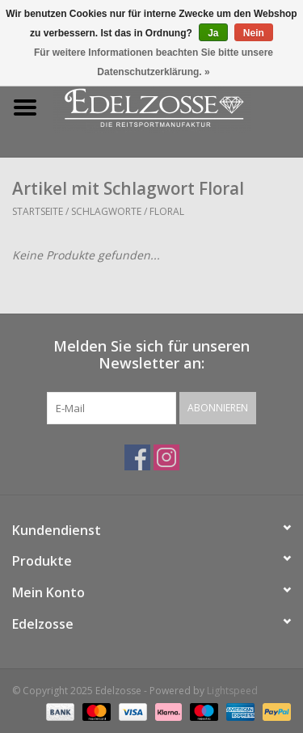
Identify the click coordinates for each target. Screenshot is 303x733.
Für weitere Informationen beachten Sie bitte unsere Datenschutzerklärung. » (153, 62)
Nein (253, 33)
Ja (213, 33)
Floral (166, 211)
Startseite (37, 211)
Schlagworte (106, 211)
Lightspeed (232, 690)
